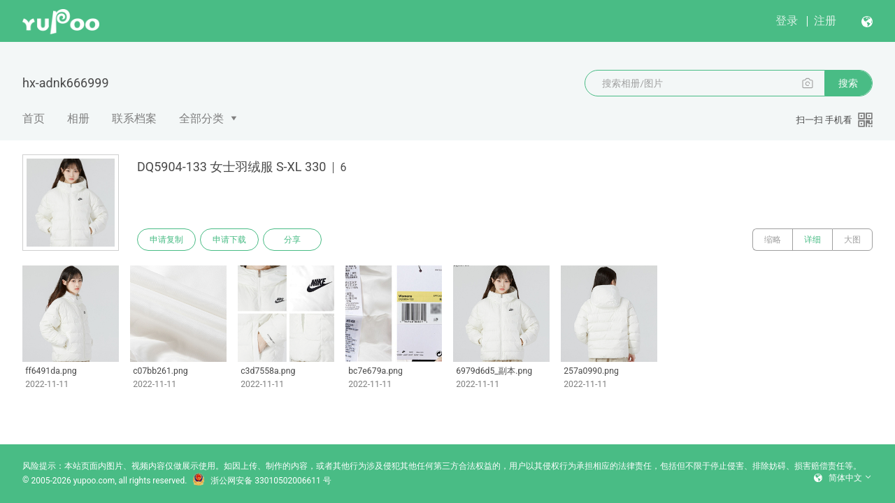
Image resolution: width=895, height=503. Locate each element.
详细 (812, 240)
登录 (786, 20)
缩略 (772, 240)
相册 (78, 118)
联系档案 (134, 118)
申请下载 (229, 240)
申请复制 (166, 240)
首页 (33, 118)
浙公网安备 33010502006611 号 (261, 481)
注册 (825, 20)
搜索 (848, 83)
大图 (852, 240)
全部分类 (201, 118)
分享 (292, 240)
